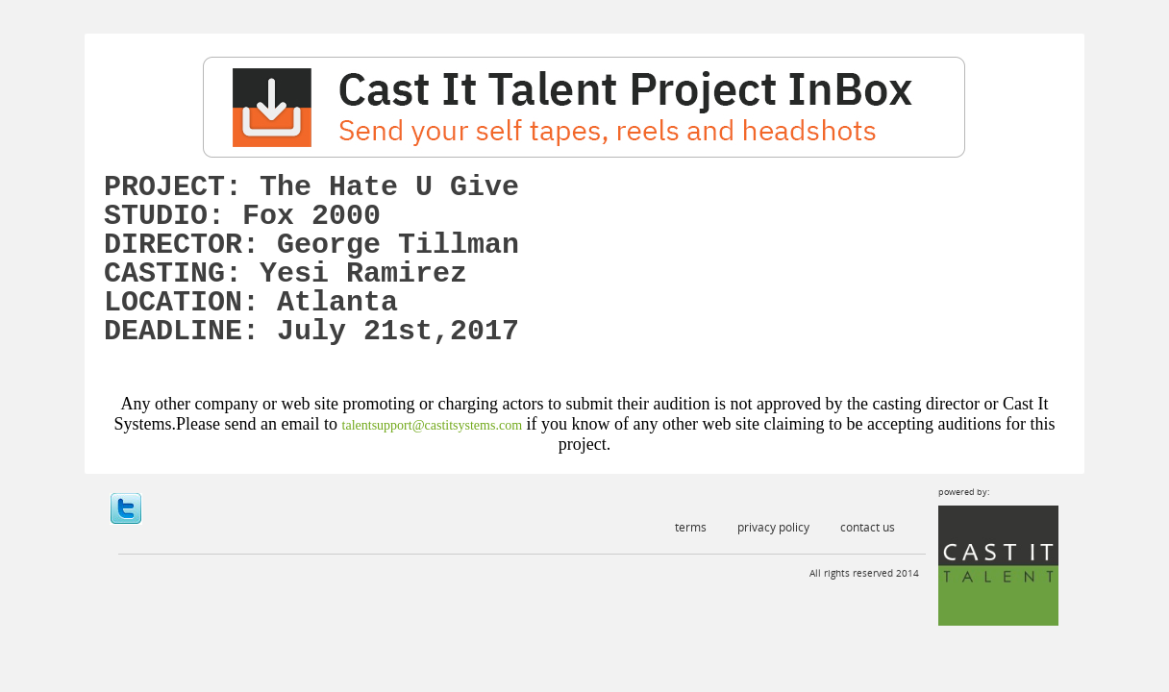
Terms (691, 527)
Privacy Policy (773, 527)
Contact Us (867, 527)
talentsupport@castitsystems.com (432, 425)
